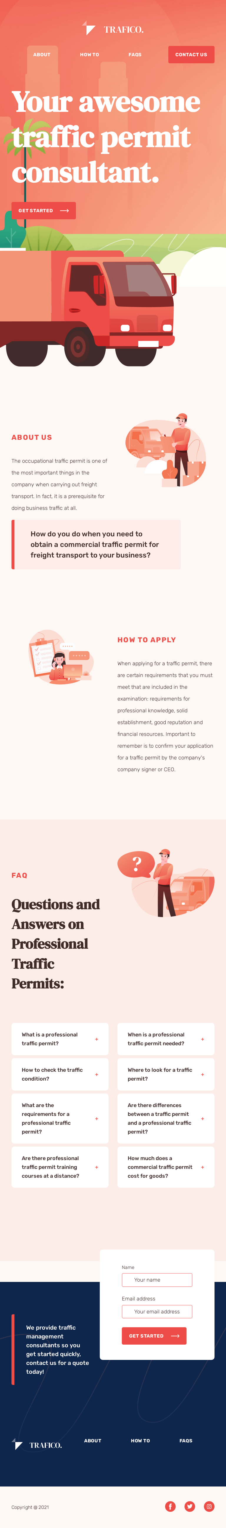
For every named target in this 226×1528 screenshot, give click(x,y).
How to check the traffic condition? (52, 1074)
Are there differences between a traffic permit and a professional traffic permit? (159, 1118)
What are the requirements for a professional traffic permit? (46, 1118)
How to (89, 54)
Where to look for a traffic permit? (160, 1074)
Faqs (135, 54)
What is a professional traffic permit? (50, 1039)
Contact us (191, 54)
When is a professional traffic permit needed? (156, 1039)
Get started (36, 210)
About (42, 54)
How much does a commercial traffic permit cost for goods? (160, 1167)
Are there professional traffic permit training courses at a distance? (50, 1167)
